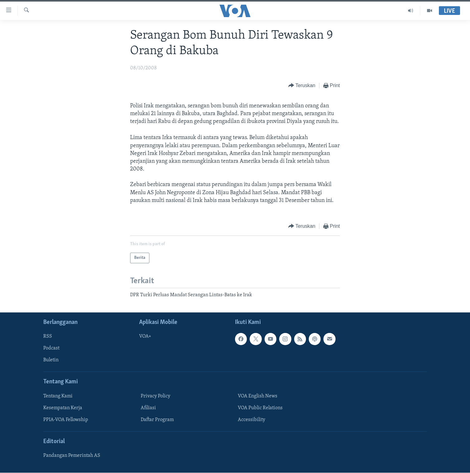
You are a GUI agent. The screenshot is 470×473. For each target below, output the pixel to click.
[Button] (301, 86)
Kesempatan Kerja (62, 407)
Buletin (51, 360)
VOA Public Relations (260, 407)
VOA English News (257, 396)
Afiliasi (148, 407)
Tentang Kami (58, 396)
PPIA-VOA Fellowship (65, 419)
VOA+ (145, 336)
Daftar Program (157, 419)
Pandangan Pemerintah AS (71, 455)
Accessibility (251, 419)
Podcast (51, 348)
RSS (47, 336)
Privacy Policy (155, 396)
